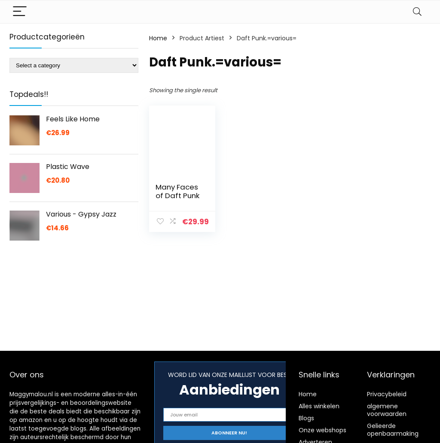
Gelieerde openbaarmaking (393, 430)
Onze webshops (322, 430)
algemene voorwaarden (386, 410)
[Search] (417, 11)
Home (158, 38)
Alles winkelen (319, 406)
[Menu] (19, 11)
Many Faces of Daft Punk (177, 191)
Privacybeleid (386, 394)
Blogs (306, 418)
